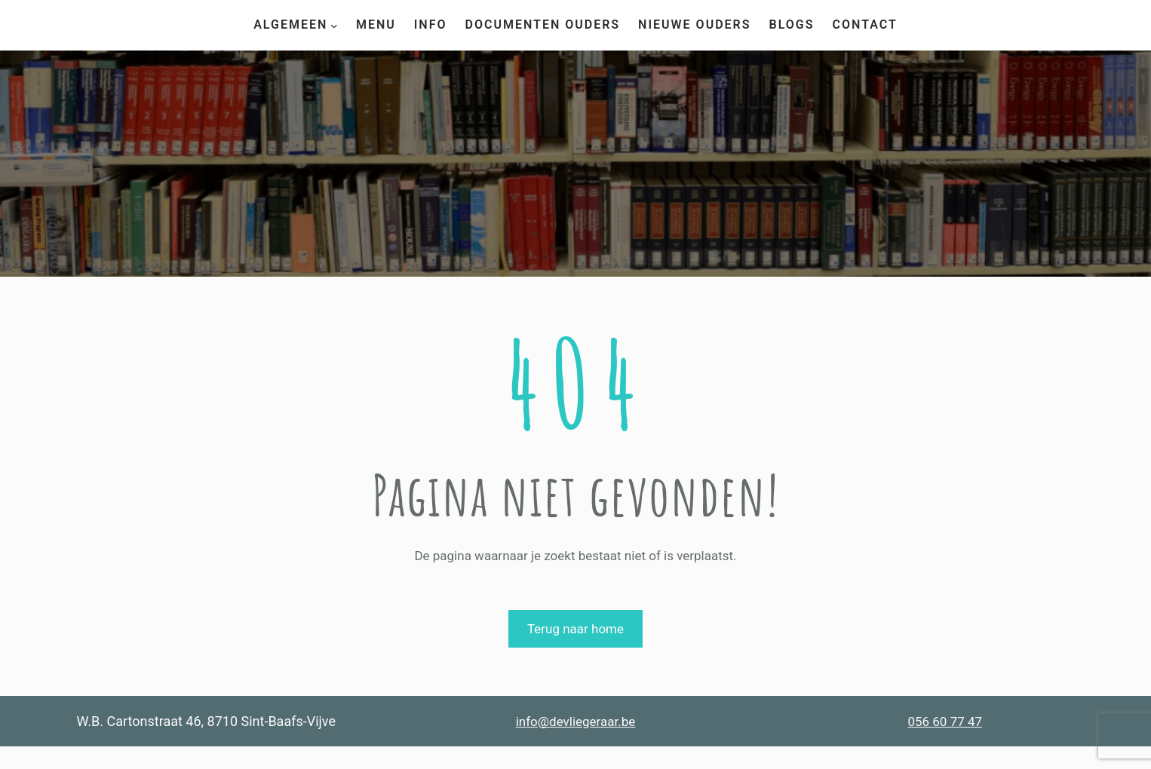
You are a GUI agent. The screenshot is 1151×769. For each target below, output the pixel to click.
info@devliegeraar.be (576, 721)
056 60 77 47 (944, 721)
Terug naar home (575, 628)
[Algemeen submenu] (334, 25)
